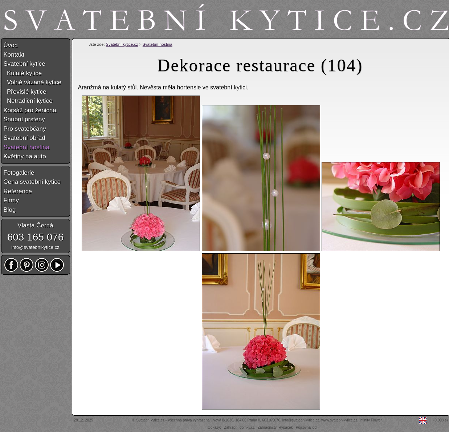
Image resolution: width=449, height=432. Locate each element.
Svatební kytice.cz (122, 44)
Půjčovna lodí (307, 427)
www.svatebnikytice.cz (339, 420)
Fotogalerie (19, 172)
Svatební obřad (24, 137)
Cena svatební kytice (32, 181)
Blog (10, 209)
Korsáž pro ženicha (30, 110)
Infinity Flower (370, 420)
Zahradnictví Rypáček (275, 427)
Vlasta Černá (35, 225)
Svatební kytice (24, 63)
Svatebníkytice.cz (150, 420)
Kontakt (14, 54)
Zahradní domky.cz (239, 427)
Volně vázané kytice (33, 82)
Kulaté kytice (23, 73)
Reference (18, 191)
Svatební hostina (157, 44)
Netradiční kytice (28, 100)
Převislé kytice (25, 91)
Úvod (11, 45)
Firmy (11, 200)
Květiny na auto (25, 156)
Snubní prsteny (24, 119)
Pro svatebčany (25, 128)
